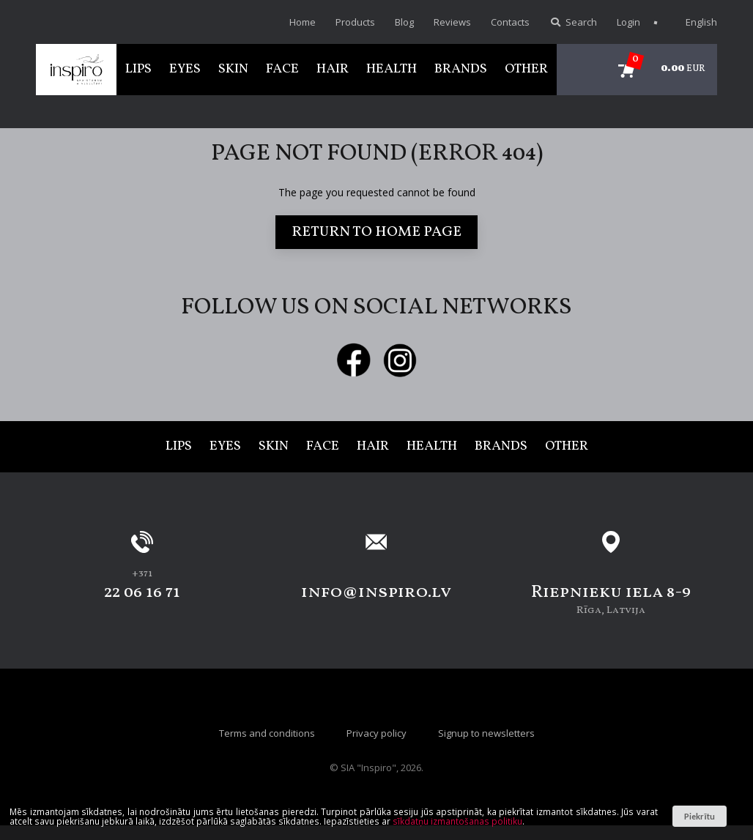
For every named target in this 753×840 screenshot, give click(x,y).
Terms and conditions (267, 733)
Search (573, 22)
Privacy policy (376, 733)
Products (355, 22)
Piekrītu (699, 816)
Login (628, 22)
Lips (138, 69)
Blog (404, 22)
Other (526, 69)
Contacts (510, 22)
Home (302, 22)
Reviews (452, 22)
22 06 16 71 (142, 592)
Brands (460, 69)
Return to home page (376, 232)
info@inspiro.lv (376, 592)
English (693, 22)
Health (391, 69)
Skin (233, 69)
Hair (332, 69)
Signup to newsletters (486, 733)
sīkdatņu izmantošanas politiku (457, 821)
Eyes (185, 69)
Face (282, 69)
